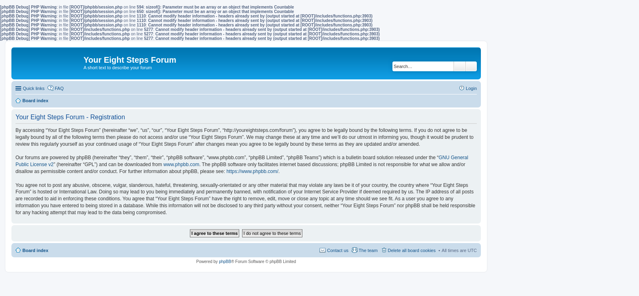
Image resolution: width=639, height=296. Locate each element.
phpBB (225, 261)
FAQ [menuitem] (59, 88)
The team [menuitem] (368, 250)
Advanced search (471, 66)
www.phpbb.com (181, 164)
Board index (35, 250)
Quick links (33, 88)
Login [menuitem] (471, 88)
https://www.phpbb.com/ (252, 171)
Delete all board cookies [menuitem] (412, 250)
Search (460, 66)
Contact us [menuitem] (337, 250)
